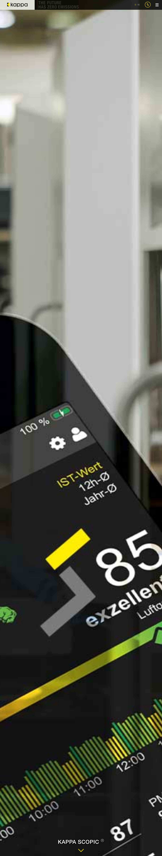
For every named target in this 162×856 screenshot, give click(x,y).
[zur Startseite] (17, 5)
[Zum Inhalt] (81, 852)
